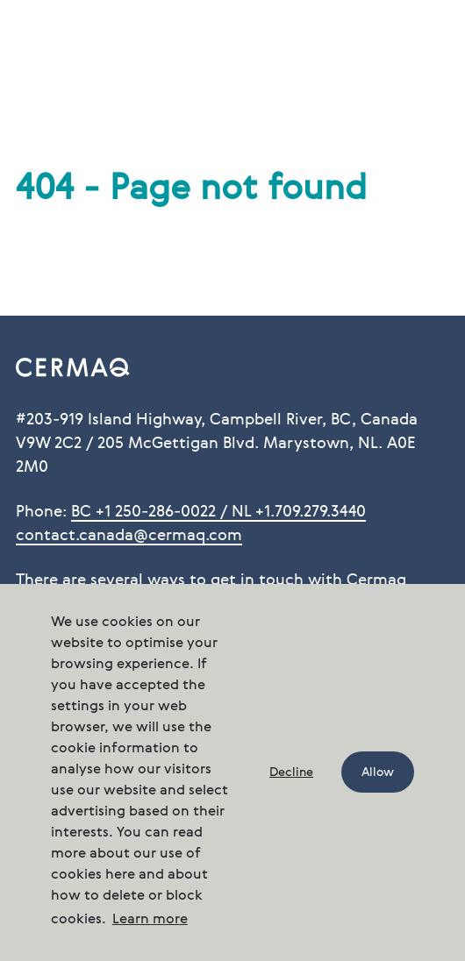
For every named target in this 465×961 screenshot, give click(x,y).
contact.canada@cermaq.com (129, 536)
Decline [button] (291, 772)
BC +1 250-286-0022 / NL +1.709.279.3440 (218, 512)
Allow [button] (377, 772)
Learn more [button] (150, 920)
